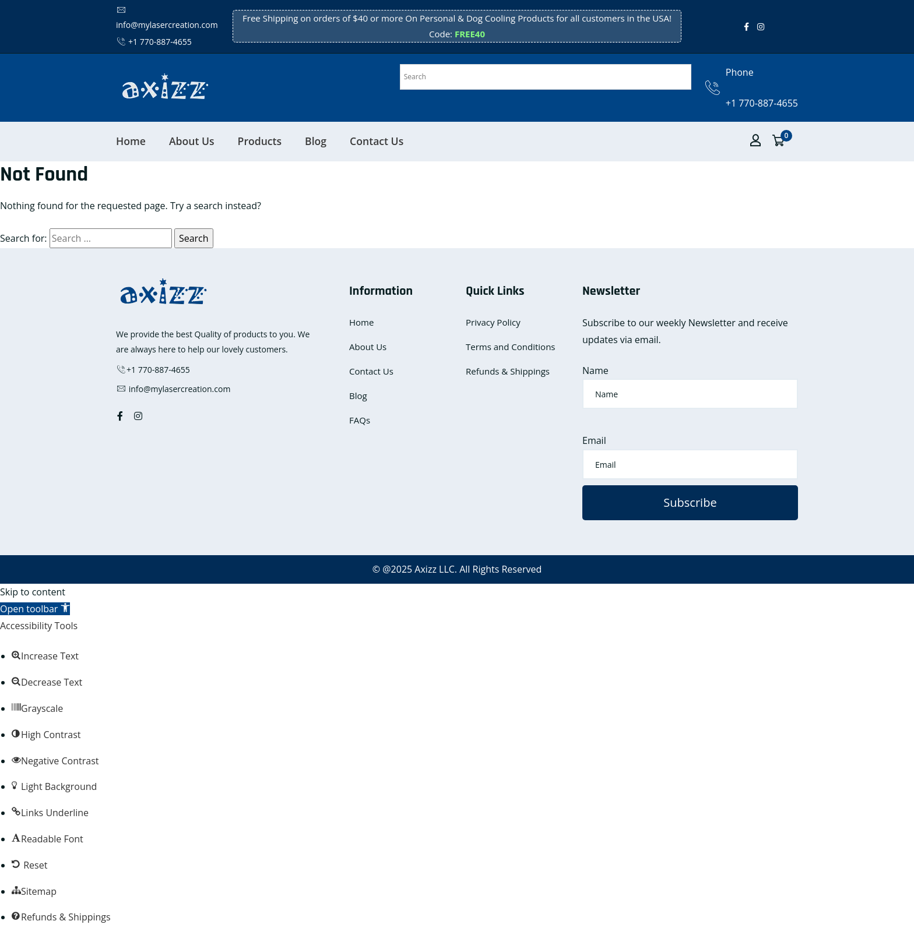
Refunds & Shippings (508, 371)
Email (594, 440)
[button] (35, 608)
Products (260, 141)
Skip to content (32, 591)
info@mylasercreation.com (173, 388)
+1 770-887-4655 (154, 41)
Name (595, 370)
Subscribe (689, 502)
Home (131, 141)
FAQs (359, 420)
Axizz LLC (434, 569)
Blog (315, 141)
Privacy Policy (493, 322)
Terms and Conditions (511, 346)
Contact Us (376, 141)
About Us (192, 141)
